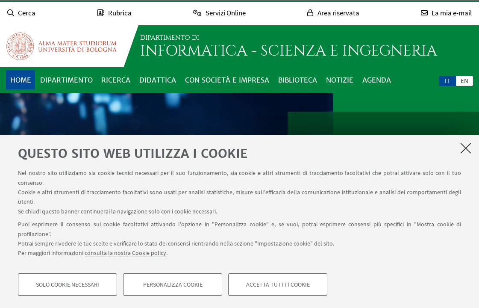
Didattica (157, 80)
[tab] (447, 80)
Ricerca (115, 80)
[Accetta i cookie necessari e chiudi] (466, 148)
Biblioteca (297, 80)
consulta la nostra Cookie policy (125, 253)
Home (20, 80)
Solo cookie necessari (67, 285)
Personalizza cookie (173, 285)
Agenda (376, 80)
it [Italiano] (447, 81)
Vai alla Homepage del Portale (61, 46)
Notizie (339, 80)
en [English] (464, 81)
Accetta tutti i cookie (278, 285)
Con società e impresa (227, 80)
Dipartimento (66, 80)
